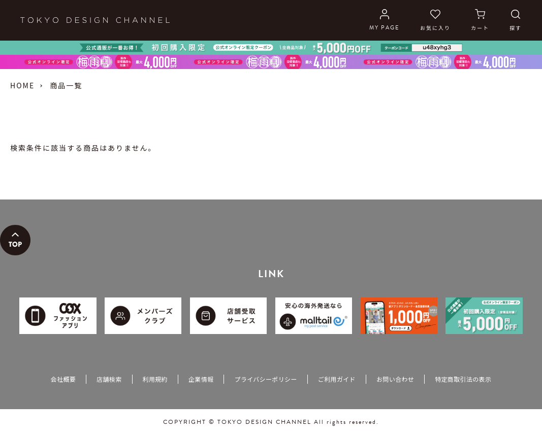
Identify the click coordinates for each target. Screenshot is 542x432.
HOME (22, 85)
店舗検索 (109, 379)
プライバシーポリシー (265, 379)
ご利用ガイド (337, 379)
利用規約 (155, 379)
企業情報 (200, 379)
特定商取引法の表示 (463, 379)
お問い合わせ (395, 379)
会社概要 (63, 379)
